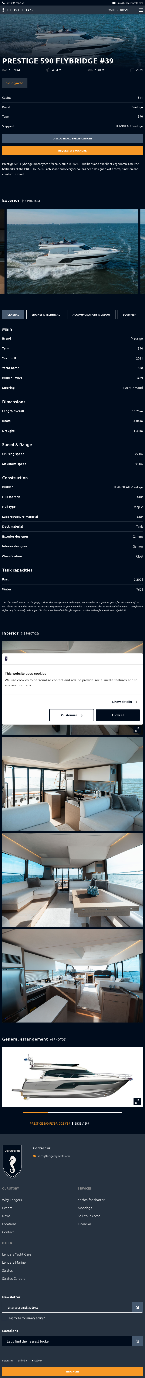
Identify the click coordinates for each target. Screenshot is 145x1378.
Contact (8, 1232)
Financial (84, 1224)
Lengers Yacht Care (16, 1254)
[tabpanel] (72, 459)
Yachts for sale (119, 10)
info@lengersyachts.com (54, 1155)
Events (7, 1207)
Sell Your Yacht (89, 1216)
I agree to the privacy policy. (27, 1318)
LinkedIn (22, 1360)
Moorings (85, 1207)
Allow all (117, 715)
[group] (72, 251)
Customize (71, 715)
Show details (122, 701)
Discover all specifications (72, 138)
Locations (9, 1224)
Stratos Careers (13, 1278)
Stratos (7, 1270)
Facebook (37, 1360)
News (6, 1216)
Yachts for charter (91, 1199)
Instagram (7, 1360)
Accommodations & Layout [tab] (91, 314)
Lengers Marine (14, 1262)
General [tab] (13, 314)
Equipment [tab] (130, 314)
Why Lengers (12, 1199)
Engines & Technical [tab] (46, 314)
